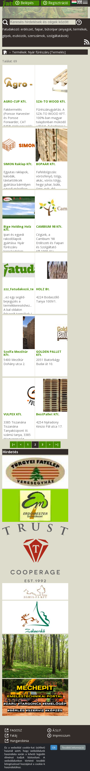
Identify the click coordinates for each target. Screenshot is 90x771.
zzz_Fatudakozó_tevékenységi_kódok (33, 289)
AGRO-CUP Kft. (15, 101)
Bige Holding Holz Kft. (17, 228)
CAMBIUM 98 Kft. (49, 226)
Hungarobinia (19, 741)
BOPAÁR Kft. (46, 164)
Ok (54, 747)
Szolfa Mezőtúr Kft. (16, 353)
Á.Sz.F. (57, 730)
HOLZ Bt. (43, 289)
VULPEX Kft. (13, 414)
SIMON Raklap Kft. (18, 164)
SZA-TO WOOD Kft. (51, 101)
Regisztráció (58, 3)
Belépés (27, 3)
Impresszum (61, 735)
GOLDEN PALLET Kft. (48, 353)
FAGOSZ (16, 730)
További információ (73, 747)
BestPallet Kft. (47, 414)
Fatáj (13, 735)
